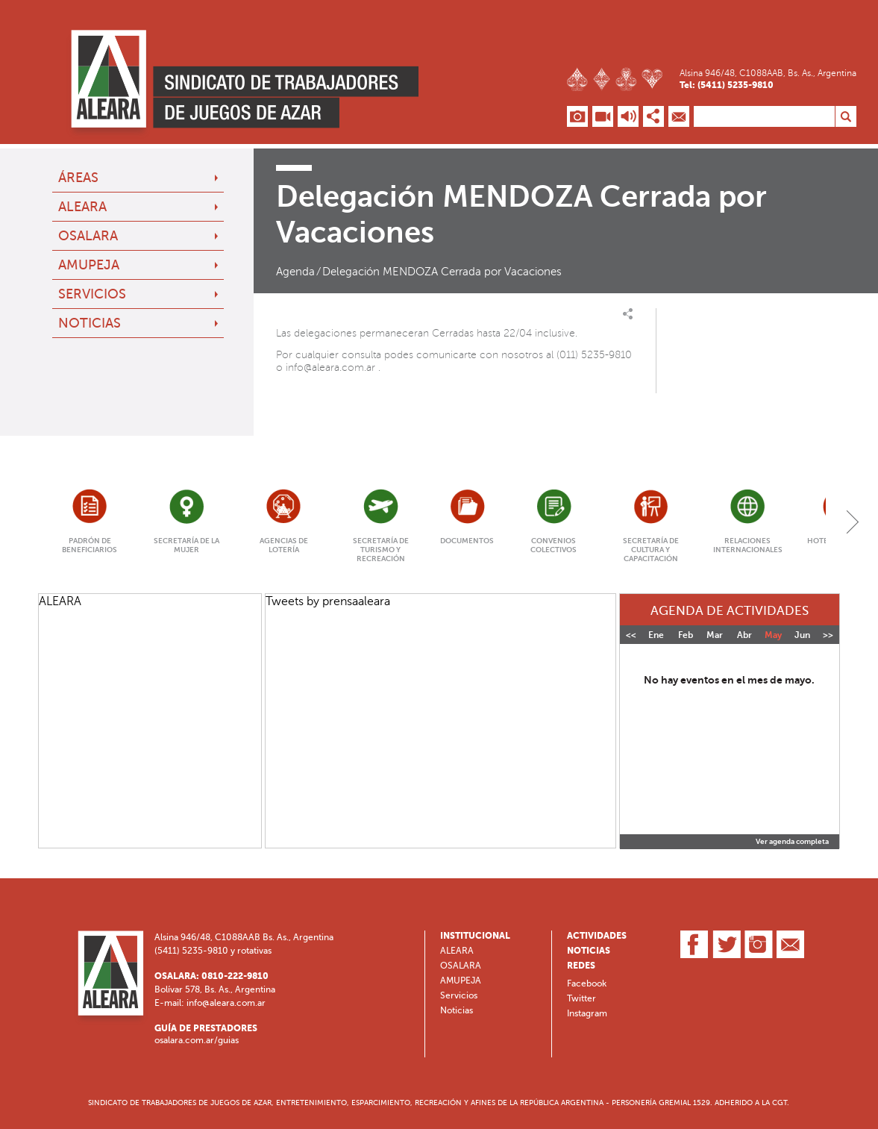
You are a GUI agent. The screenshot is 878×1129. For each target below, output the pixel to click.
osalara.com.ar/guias (196, 1040)
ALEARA (82, 206)
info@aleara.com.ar (330, 367)
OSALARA (88, 236)
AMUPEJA (88, 265)
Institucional (475, 936)
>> (828, 635)
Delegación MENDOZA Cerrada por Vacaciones (442, 271)
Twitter (581, 998)
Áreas (78, 177)
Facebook (586, 983)
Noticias (89, 323)
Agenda (295, 271)
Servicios (92, 294)
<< (631, 635)
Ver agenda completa (792, 841)
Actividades (597, 936)
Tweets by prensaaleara (328, 601)
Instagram (587, 1013)
